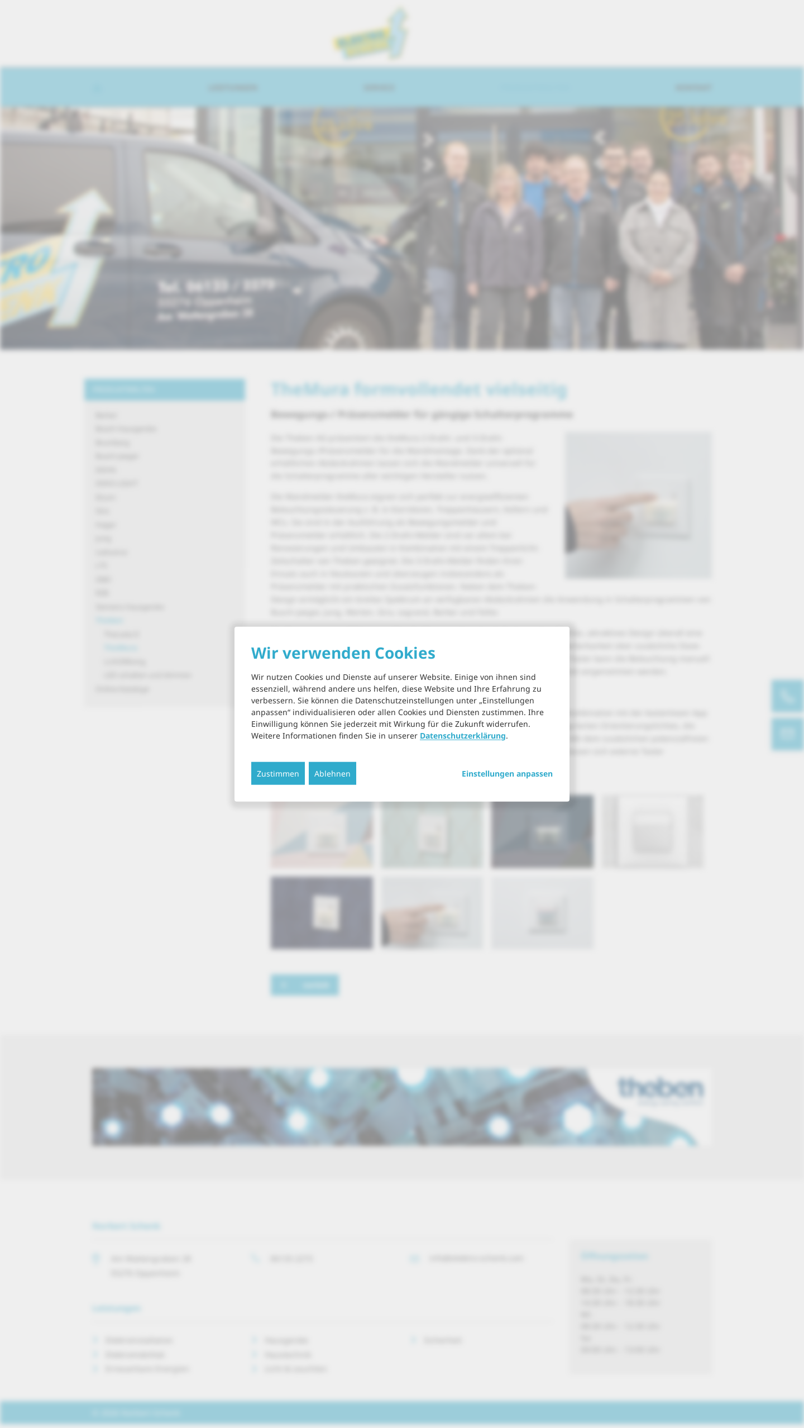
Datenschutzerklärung (463, 735)
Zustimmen (278, 773)
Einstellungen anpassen (507, 773)
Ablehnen (332, 773)
